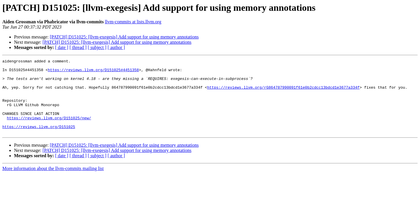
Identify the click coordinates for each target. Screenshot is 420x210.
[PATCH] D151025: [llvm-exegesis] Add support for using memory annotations (124, 36)
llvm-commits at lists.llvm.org (133, 21)
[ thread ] (78, 47)
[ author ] (116, 47)
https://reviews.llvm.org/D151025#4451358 (93, 72)
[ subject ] (97, 47)
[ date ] (61, 47)
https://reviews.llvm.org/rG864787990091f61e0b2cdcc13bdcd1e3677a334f (283, 93)
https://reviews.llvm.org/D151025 (38, 140)
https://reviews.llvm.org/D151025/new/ (49, 130)
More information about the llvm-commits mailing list (53, 183)
